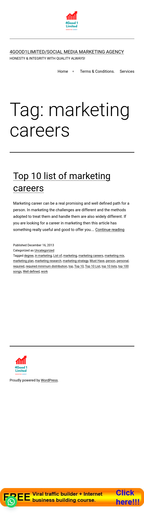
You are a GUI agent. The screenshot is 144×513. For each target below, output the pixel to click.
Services (127, 71)
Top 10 (79, 266)
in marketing (43, 255)
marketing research (48, 261)
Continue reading (109, 229)
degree (29, 255)
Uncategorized (44, 250)
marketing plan (23, 261)
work (44, 271)
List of (57, 255)
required (18, 266)
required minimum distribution (46, 266)
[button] (11, 502)
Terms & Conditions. (97, 71)
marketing (70, 255)
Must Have (97, 261)
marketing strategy (75, 261)
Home (63, 71)
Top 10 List (92, 266)
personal (123, 261)
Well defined (31, 271)
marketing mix (114, 255)
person (110, 261)
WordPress (49, 380)
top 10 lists (109, 266)
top (71, 266)
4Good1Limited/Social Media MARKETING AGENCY (67, 52)
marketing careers (90, 255)
